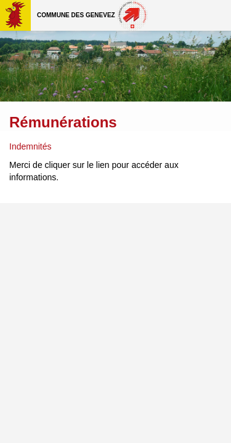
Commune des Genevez (76, 15)
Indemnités (30, 146)
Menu (215, 15)
